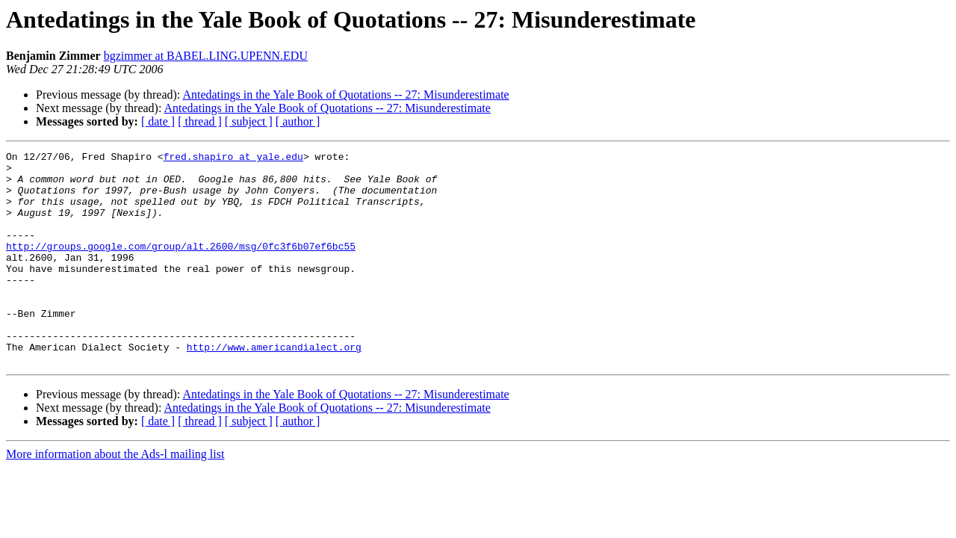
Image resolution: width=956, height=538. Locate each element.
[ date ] (158, 121)
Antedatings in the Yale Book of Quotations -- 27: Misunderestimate (345, 94)
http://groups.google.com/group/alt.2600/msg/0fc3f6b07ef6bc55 (181, 266)
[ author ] (298, 121)
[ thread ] (200, 121)
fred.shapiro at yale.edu (233, 158)
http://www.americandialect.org (274, 387)
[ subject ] (249, 121)
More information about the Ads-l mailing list (115, 496)
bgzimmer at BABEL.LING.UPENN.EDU (206, 55)
